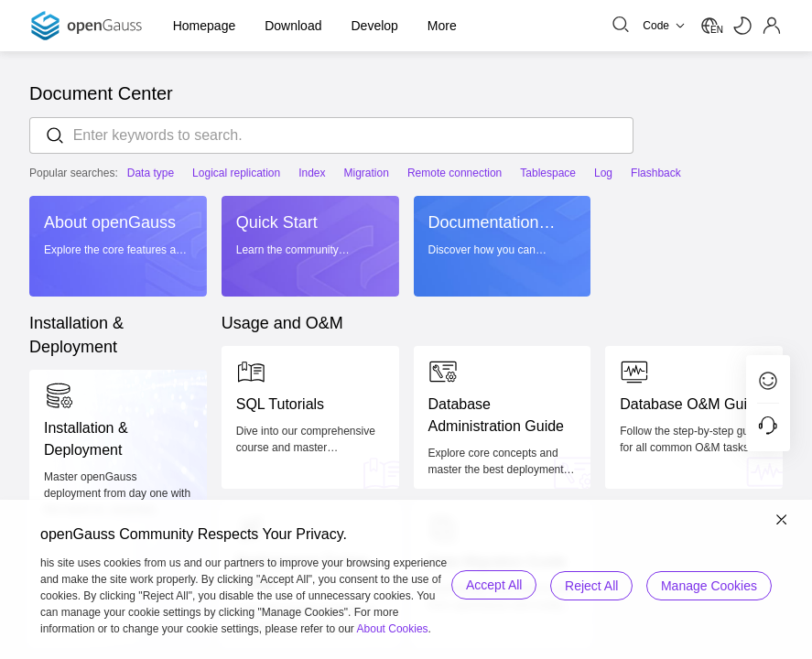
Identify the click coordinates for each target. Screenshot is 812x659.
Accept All (491, 585)
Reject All (590, 585)
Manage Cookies (709, 585)
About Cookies (392, 628)
